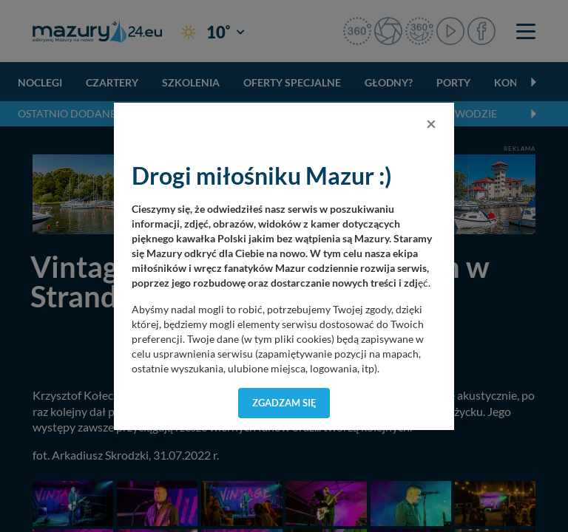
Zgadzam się (284, 403)
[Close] (431, 123)
